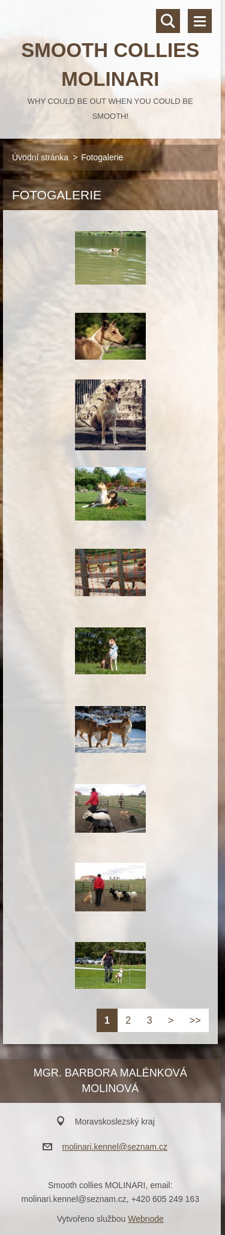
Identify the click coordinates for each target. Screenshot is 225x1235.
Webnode (146, 1219)
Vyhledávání (168, 21)
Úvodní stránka (40, 157)
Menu (200, 21)
